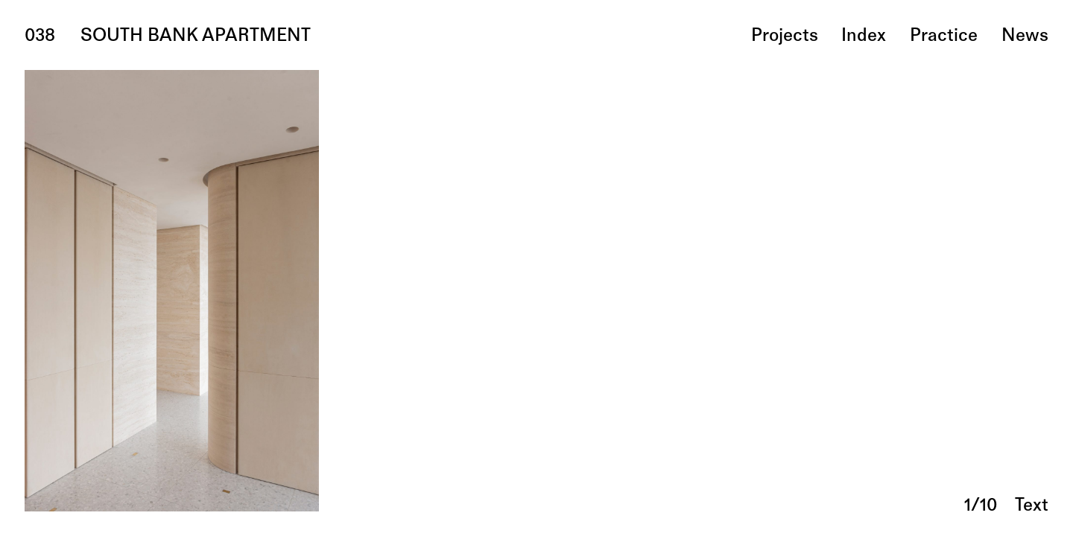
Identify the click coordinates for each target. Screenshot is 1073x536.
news (1024, 36)
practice (944, 36)
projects (784, 36)
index (863, 36)
